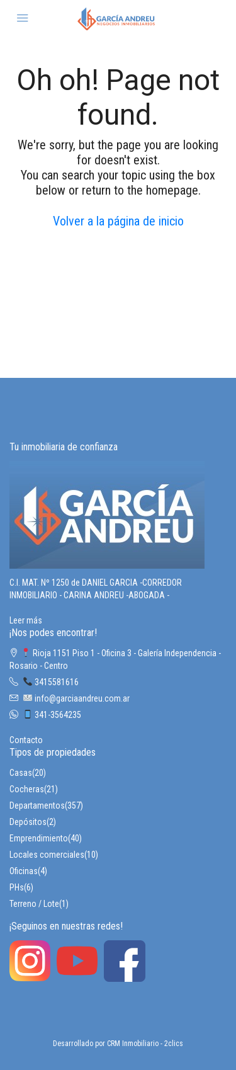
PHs (16, 887)
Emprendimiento (38, 838)
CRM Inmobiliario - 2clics (145, 1043)
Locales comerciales (46, 855)
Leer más (25, 620)
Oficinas (23, 871)
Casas (20, 773)
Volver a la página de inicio (118, 221)
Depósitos (28, 822)
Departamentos (37, 805)
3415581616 (51, 682)
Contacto (26, 740)
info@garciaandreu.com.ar (76, 698)
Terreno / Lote (34, 904)
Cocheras (26, 789)
